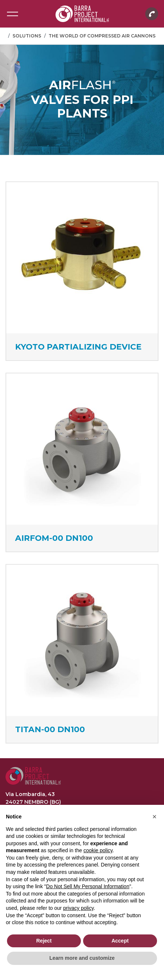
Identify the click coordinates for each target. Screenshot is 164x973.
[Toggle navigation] (12, 14)
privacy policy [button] (78, 908)
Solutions (27, 36)
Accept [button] (120, 941)
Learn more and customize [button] (81, 958)
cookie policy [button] (98, 850)
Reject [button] (43, 941)
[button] (154, 816)
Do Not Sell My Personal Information (87, 886)
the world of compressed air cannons (102, 36)
